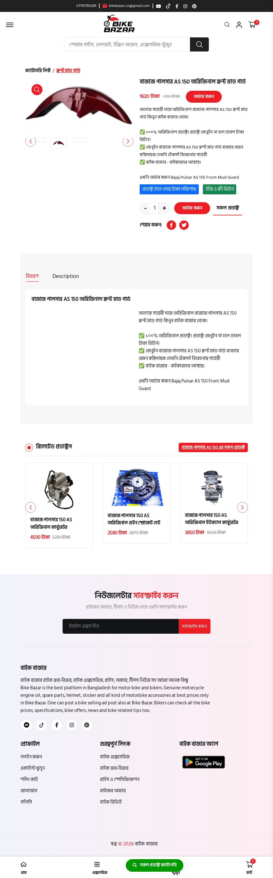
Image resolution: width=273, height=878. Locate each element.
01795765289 (86, 6)
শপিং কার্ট (29, 779)
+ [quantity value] (164, 208)
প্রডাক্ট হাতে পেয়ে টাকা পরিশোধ (169, 189)
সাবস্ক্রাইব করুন (194, 625)
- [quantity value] (145, 208)
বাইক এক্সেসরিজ (115, 757)
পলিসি (26, 802)
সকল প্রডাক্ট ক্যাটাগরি (154, 865)
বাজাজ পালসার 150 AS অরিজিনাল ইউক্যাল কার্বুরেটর (211, 518)
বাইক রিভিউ (111, 802)
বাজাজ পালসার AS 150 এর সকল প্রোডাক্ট (213, 446)
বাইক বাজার (146, 843)
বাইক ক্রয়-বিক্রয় (114, 768)
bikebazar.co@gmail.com (126, 6)
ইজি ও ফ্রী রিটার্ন (220, 189)
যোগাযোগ (28, 790)
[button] (127, 141)
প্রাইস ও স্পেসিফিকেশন (119, 779)
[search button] (199, 44)
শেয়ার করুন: (151, 225)
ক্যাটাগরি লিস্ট (38, 71)
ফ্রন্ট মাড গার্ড (68, 71)
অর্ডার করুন (204, 96)
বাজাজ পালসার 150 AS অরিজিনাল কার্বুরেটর (51, 523)
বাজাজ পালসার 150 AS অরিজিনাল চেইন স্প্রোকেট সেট (134, 518)
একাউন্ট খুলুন (32, 768)
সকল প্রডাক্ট (227, 208)
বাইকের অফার (113, 790)
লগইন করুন (31, 757)
